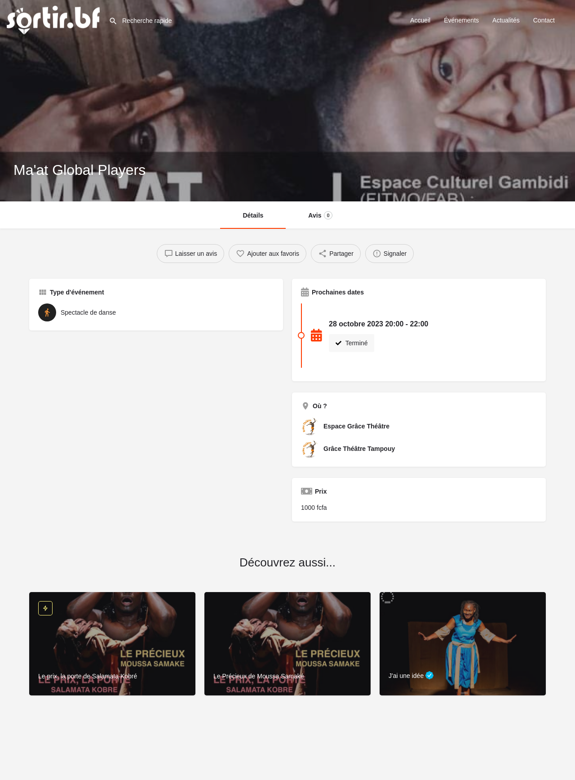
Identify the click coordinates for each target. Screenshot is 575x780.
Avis (320, 215)
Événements (461, 20)
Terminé (351, 343)
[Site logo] (54, 19)
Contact (544, 20)
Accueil (420, 20)
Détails (253, 215)
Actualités (506, 20)
